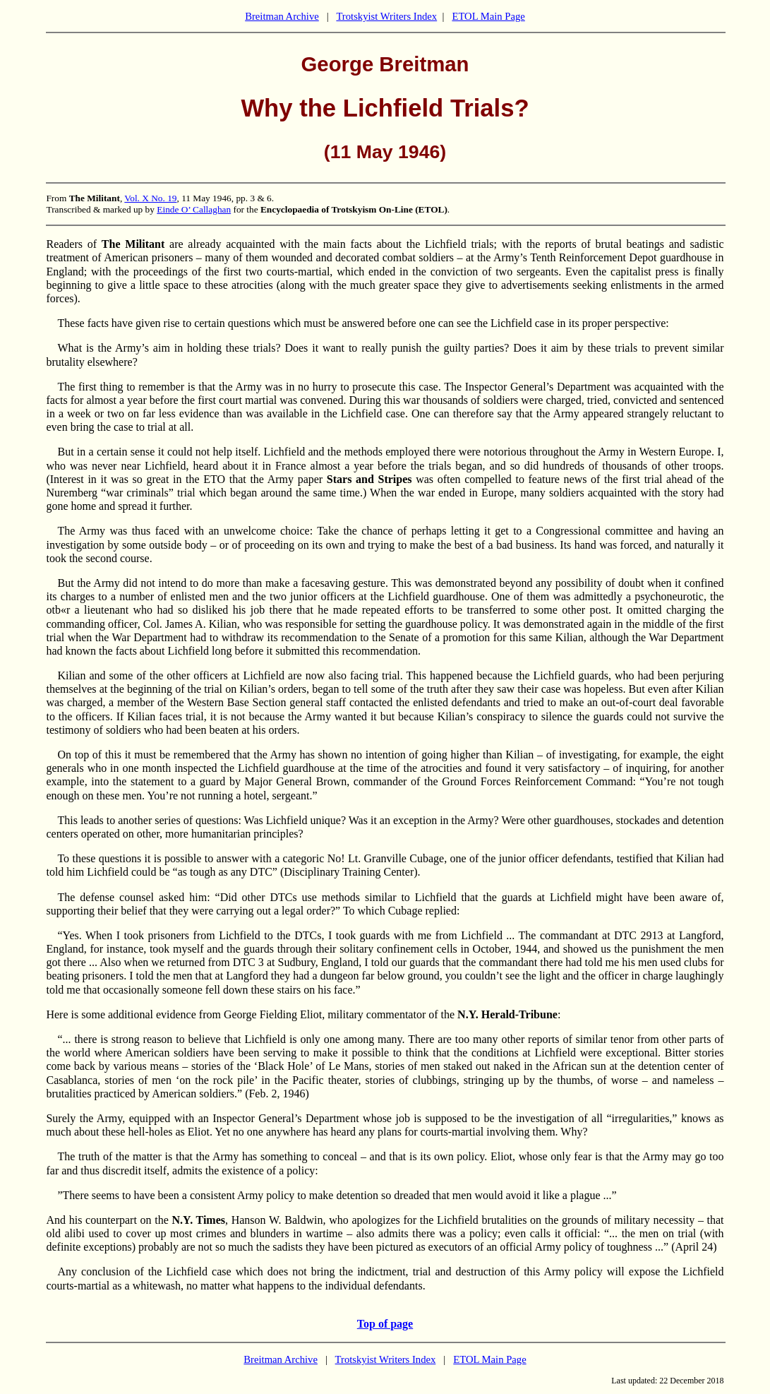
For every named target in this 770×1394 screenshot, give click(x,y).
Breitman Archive (282, 16)
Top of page (385, 1324)
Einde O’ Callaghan (194, 209)
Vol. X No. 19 (150, 198)
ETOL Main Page (488, 16)
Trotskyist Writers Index (386, 16)
